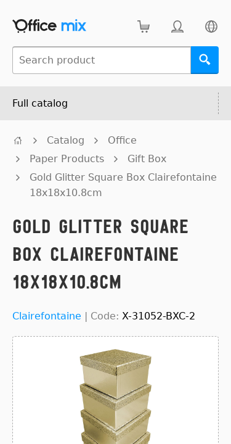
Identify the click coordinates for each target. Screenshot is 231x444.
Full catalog (40, 103)
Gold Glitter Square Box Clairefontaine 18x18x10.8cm (123, 185)
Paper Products (67, 159)
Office (122, 140)
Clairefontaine (46, 316)
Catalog (65, 140)
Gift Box (147, 159)
